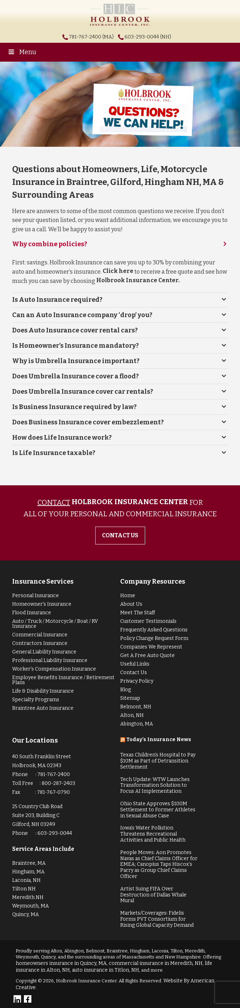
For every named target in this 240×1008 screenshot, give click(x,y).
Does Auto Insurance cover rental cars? (75, 330)
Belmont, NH (135, 707)
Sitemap (130, 698)
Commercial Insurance (39, 635)
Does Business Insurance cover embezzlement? (88, 422)
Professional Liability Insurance (49, 660)
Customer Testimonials (148, 621)
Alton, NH (132, 715)
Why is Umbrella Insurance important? (75, 361)
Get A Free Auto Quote (147, 655)
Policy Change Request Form (154, 638)
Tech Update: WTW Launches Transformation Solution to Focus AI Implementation (155, 785)
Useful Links (134, 664)
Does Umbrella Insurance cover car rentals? (82, 392)
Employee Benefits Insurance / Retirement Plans (63, 680)
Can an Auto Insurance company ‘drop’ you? (82, 315)
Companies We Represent (151, 647)
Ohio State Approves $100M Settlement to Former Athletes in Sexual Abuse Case (157, 810)
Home (127, 596)
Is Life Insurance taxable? (53, 453)
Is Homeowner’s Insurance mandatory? (75, 346)
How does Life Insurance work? (62, 437)
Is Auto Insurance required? (57, 300)
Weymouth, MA (30, 906)
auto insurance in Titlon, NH (105, 970)
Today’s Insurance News (158, 739)
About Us (131, 604)
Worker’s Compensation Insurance (54, 669)
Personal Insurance (35, 596)
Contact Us (133, 673)
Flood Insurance (31, 613)
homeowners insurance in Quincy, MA (61, 963)
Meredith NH (28, 897)
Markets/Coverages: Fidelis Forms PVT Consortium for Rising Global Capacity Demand (157, 919)
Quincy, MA (25, 914)
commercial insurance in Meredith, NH (156, 963)
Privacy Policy (136, 681)
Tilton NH (24, 889)
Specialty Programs (35, 700)
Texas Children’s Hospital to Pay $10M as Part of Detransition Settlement (157, 761)
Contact (53, 502)
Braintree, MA (29, 863)
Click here (118, 271)
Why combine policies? (49, 244)
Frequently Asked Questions (154, 630)
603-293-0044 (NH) (147, 37)
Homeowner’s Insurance (41, 604)
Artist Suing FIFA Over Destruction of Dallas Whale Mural (153, 895)
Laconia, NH (26, 880)
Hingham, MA (28, 872)
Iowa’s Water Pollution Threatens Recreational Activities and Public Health (152, 834)
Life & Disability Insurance (43, 691)
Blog (125, 690)
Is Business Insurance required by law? (74, 407)
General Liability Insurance (44, 652)
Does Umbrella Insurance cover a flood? (75, 376)
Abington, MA (136, 724)
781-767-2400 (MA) (91, 37)
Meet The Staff (137, 613)
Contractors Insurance (39, 643)
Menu (21, 52)
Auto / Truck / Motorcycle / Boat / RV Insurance (55, 623)
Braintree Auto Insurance (42, 708)
